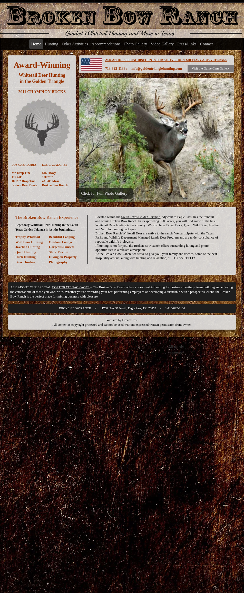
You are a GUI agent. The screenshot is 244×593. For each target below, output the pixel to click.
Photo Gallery (135, 44)
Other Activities (75, 44)
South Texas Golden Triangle (140, 217)
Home (36, 44)
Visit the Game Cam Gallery (211, 68)
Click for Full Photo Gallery (104, 193)
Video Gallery (162, 44)
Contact (206, 44)
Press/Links (187, 44)
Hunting (51, 44)
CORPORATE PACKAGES (71, 287)
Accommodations (106, 44)
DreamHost (130, 320)
